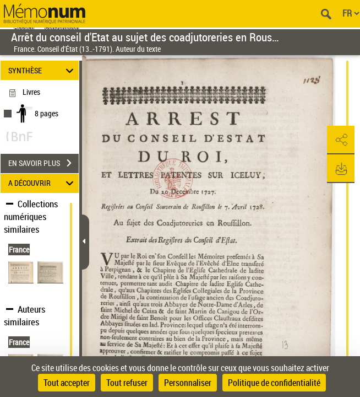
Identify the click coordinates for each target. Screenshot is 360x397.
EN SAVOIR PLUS (43, 163)
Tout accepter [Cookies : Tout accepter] (66, 383)
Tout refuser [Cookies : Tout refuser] (127, 383)
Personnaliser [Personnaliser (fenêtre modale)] (187, 383)
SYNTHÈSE (42, 70)
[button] (340, 140)
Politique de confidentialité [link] (274, 383)
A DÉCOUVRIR (42, 183)
